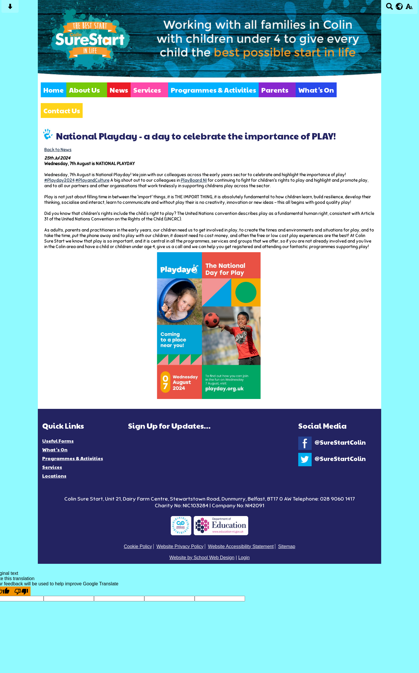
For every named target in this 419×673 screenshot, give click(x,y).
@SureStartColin (332, 442)
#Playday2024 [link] (59, 180)
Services (147, 90)
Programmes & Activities (213, 90)
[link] (194, 180)
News (119, 90)
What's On (316, 90)
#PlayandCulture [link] (92, 180)
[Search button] (389, 8)
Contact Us (61, 110)
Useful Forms (58, 440)
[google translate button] (399, 6)
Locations (54, 475)
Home (53, 90)
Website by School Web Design (202, 557)
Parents (274, 90)
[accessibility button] (409, 8)
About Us (84, 90)
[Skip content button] (10, 8)
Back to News (58, 149)
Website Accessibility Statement (241, 546)
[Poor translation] (21, 591)
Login (244, 557)
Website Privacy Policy (180, 546)
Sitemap (286, 546)
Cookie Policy (138, 546)
